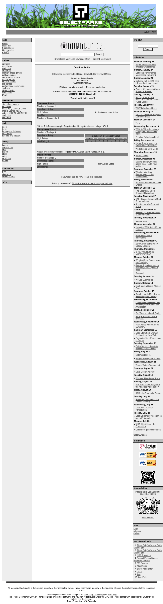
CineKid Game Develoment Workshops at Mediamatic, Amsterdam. (148, 304)
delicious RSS (8, 177)
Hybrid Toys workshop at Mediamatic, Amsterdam (146, 144)
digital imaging (8, 90)
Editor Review (97, 74)
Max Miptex (142, 566)
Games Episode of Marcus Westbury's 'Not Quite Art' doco (147, 267)
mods (4, 109)
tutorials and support (11, 136)
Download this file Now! (82, 98)
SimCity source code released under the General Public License (148, 99)
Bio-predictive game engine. (148, 359)
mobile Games (8, 111)
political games (8, 75)
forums (5, 161)
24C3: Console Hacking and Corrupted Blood (148, 115)
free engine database (11, 131)
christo (136, 533)
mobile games (8, 79)
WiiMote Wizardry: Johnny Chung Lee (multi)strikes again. (147, 131)
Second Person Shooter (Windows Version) (146, 559)
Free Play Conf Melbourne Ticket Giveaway (147, 400)
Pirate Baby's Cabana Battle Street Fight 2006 (148, 493)
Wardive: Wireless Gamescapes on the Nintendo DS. (145, 174)
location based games (12, 73)
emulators (6, 106)
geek (4, 127)
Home (5, 43)
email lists (6, 158)
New (88, 59)
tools (4, 129)
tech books (7, 133)
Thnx (138, 123)
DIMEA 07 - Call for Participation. (144, 409)
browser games (9, 82)
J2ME (18, 111)
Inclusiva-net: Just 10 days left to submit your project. (147, 82)
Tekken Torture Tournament (148, 365)
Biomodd (139, 273)
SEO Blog (112, 595)
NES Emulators (144, 555)
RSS (4, 172)
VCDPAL (12, 113)
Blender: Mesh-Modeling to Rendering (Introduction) (148, 295)
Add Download (78, 59)
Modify (108, 74)
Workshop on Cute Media (147, 149)
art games (6, 71)
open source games (11, 77)
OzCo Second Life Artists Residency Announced (147, 347)
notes (4, 156)
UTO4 (23, 109)
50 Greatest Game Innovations (144, 236)
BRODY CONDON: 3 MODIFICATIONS (145, 253)
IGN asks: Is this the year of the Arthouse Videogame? (148, 386)
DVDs (4, 95)
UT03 (17, 109)
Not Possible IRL (143, 355)
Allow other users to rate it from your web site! (92, 183)
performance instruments (13, 86)
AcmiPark (142, 577)
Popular (95, 59)
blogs (4, 154)
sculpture (6, 88)
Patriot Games (142, 156)
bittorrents (6, 117)
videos (5, 113)
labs (4, 149)
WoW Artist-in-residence (146, 108)
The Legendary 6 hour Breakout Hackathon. (145, 192)
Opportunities (8, 50)
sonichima (6, 68)
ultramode (6, 174)
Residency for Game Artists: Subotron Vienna (148, 213)
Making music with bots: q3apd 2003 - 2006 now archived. (146, 164)
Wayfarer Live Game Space (148, 378)
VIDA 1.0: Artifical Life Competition (145, 425)
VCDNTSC (21, 113)
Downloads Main (62, 59)
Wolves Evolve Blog (144, 280)
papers (5, 152)
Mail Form (6, 46)
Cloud (139, 572)
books (5, 145)
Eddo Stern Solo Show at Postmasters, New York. (147, 334)
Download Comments (63, 74)
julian (136, 529)
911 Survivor (142, 563)
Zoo (138, 574)
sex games (7, 84)
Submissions (8, 48)
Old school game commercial (148, 430)
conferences (7, 147)
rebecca (137, 531)
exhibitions (7, 93)
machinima (7, 66)
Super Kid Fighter (145, 569)
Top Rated (104, 59)
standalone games (10, 104)
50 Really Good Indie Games (148, 393)
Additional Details (82, 74)
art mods (6, 64)
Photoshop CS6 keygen (94, 595)
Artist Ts (5, 52)
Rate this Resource (93, 177)
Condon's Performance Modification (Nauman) (146, 74)
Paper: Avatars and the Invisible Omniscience (146, 66)
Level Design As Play (145, 372)
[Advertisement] (17, 209)
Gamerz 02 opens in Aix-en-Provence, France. (148, 90)
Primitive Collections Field (147, 137)
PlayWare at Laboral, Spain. (148, 313)
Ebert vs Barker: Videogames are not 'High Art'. (149, 417)
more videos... (148, 517)
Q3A (12, 109)
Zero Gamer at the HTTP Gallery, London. (147, 245)
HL (9, 109)
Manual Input (141, 221)
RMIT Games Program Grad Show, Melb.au (148, 200)
